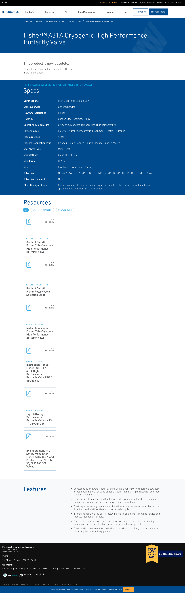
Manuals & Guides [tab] (65, 210)
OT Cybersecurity (47, 568)
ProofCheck (65, 568)
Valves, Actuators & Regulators (50, 21)
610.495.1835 (29, 560)
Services (19, 568)
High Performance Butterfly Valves (101, 21)
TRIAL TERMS (53, 585)
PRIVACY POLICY (27, 585)
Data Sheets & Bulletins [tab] (42, 210)
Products (27, 21)
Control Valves (74, 21)
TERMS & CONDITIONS (11, 585)
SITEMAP (74, 585)
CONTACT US (65, 585)
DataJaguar (79, 568)
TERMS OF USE (40, 585)
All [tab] (26, 210)
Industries (31, 568)
